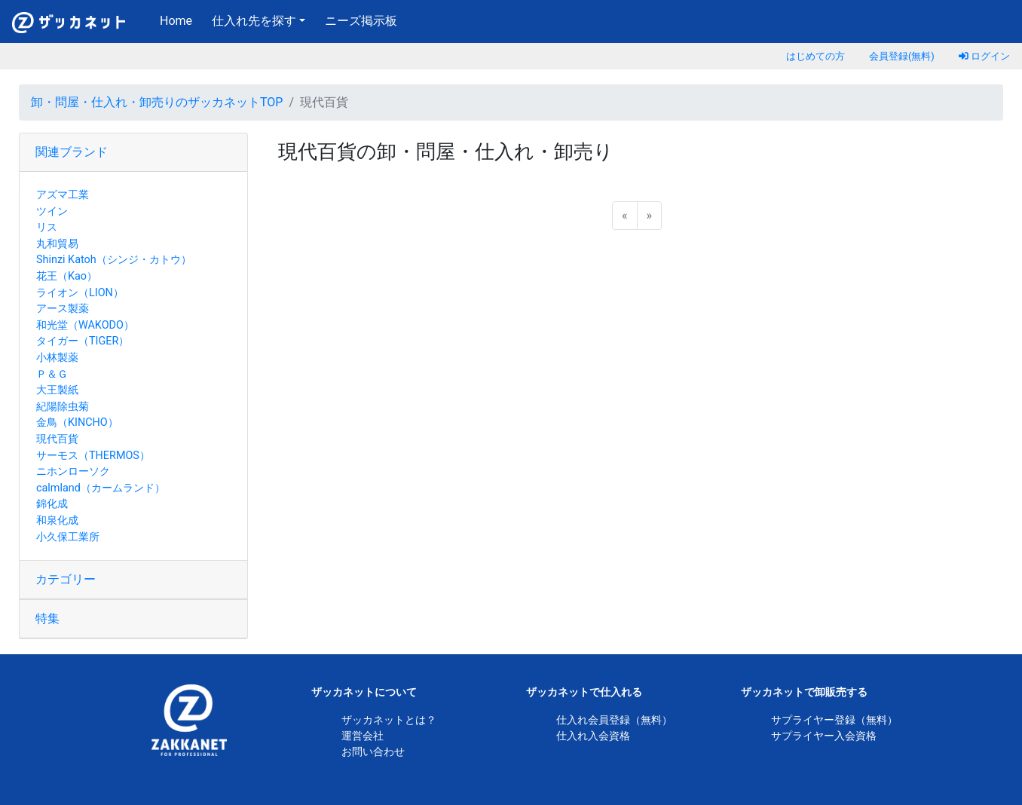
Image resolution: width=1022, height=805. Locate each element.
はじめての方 (815, 56)
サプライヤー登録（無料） (834, 720)
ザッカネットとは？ (388, 720)
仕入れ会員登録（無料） (614, 720)
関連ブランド (71, 152)
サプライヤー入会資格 (824, 736)
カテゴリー (65, 579)
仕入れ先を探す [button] (254, 21)
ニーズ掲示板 (361, 21)
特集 (47, 618)
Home (179, 19)
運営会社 (362, 736)
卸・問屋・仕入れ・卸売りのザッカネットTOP (157, 102)
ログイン (984, 56)
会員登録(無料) (902, 56)
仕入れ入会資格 (593, 736)
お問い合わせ (373, 751)
